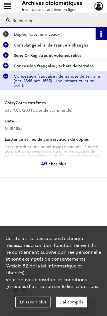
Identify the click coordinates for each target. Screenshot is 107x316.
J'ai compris (71, 302)
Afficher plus (53, 163)
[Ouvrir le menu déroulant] (7, 6)
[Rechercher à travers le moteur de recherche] (53, 20)
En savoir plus (33, 302)
